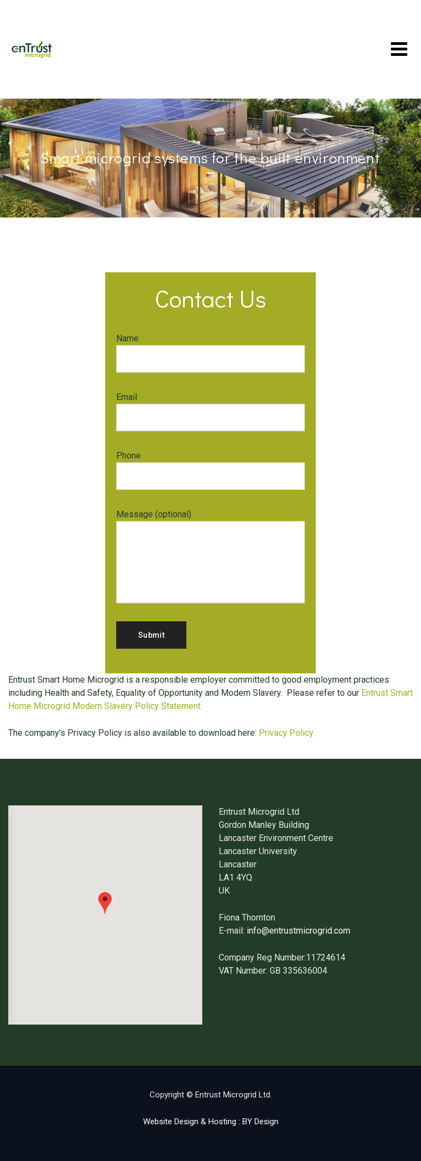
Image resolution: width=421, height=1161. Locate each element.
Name (210, 353)
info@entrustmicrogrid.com (298, 930)
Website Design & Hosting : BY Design (210, 1121)
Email (210, 411)
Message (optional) (210, 556)
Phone (210, 470)
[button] (105, 903)
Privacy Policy (286, 733)
